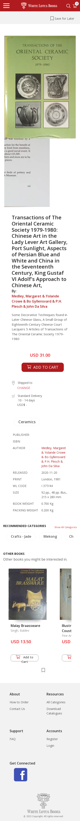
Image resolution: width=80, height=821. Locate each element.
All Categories (56, 702)
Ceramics (27, 421)
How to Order (19, 702)
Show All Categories (65, 527)
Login (50, 746)
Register (52, 739)
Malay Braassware (25, 625)
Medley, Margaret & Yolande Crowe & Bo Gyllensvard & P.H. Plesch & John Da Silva (37, 301)
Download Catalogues (54, 711)
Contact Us (17, 709)
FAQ (13, 739)
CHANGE (23, 388)
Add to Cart (24, 658)
